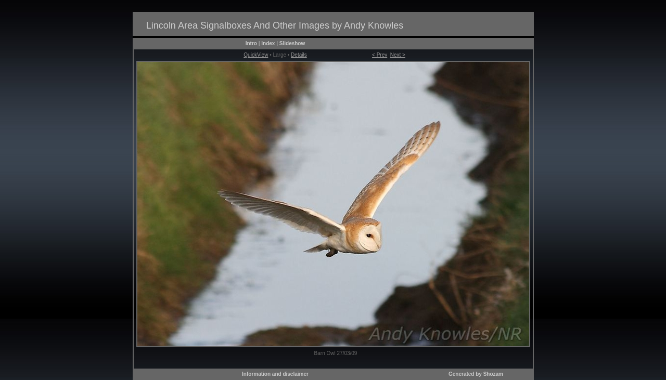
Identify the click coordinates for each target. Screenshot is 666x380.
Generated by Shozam (476, 374)
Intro (251, 43)
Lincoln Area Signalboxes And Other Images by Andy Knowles (274, 25)
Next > (397, 55)
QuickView (256, 55)
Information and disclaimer (275, 374)
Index (268, 43)
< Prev (379, 55)
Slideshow (292, 43)
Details (299, 55)
